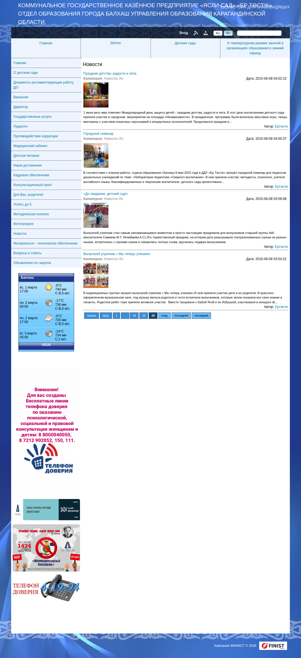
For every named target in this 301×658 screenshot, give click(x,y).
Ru (228, 33)
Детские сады (185, 43)
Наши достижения (27, 165)
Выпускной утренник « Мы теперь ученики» (117, 254)
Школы (115, 43)
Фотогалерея (23, 224)
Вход (183, 33)
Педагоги (20, 126)
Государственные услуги (32, 117)
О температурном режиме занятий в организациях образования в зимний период (255, 48)
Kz (218, 33)
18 (134, 315)
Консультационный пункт (32, 185)
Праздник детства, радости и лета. (110, 73)
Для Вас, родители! (28, 195)
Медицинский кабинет (30, 146)
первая (91, 315)
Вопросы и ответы (27, 253)
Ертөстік (281, 126)
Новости (19, 234)
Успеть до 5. (22, 204)
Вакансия (20, 97)
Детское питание (26, 156)
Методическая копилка (31, 214)
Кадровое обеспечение (31, 175)
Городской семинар (98, 134)
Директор (20, 107)
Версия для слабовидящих (260, 7)
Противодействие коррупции (35, 136)
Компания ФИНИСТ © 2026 (235, 646)
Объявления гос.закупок (32, 263)
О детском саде (25, 73)
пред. (106, 315)
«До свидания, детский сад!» (105, 194)
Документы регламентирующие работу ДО (43, 84)
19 (143, 315)
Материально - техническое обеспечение (45, 243)
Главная (46, 43)
